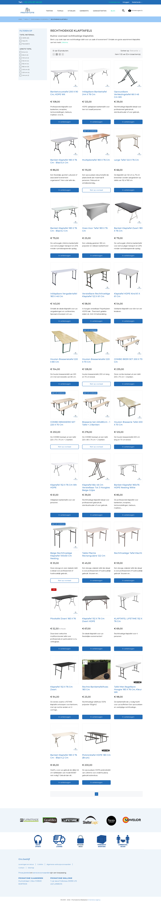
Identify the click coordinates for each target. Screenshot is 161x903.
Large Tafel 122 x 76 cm (126, 160)
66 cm (25, 55)
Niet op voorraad (96, 190)
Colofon (40, 864)
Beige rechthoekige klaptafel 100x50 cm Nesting (61, 556)
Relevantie (135, 51)
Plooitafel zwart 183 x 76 (63, 618)
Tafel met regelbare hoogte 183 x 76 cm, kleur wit (128, 689)
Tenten (49, 11)
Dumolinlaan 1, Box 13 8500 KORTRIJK (30, 881)
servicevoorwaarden (41, 873)
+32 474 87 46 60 (32, 2)
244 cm (25, 75)
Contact (21, 868)
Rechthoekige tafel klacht (128, 553)
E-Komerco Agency (94, 900)
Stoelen (71, 11)
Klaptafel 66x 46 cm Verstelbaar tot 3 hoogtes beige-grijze (96, 487)
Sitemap (31, 868)
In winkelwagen (64, 122)
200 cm (26, 69)
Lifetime (64, 42)
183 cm (25, 66)
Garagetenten (99, 11)
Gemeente (84, 11)
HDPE (25, 38)
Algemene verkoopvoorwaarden (59, 864)
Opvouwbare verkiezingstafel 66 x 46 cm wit (126, 94)
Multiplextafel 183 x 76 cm (96, 160)
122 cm (25, 61)
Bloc (113, 11)
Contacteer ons (114, 2)
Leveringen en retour (26, 864)
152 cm (25, 64)
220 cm (25, 72)
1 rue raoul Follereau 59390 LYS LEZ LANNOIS (63, 881)
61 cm (25, 52)
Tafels (60, 11)
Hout (25, 41)
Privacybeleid (24, 873)
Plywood (26, 44)
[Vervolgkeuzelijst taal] (137, 2)
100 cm (25, 58)
